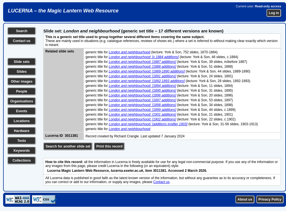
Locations (22, 121)
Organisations (21, 101)
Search (21, 31)
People (21, 91)
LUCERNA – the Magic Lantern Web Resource (63, 11)
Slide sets (21, 62)
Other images (22, 81)
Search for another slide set (68, 146)
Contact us (21, 41)
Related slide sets (59, 51)
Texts (21, 141)
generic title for (97, 52)
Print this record (109, 146)
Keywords (22, 151)
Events (21, 111)
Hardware (21, 131)
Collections (21, 160)
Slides (22, 72)
